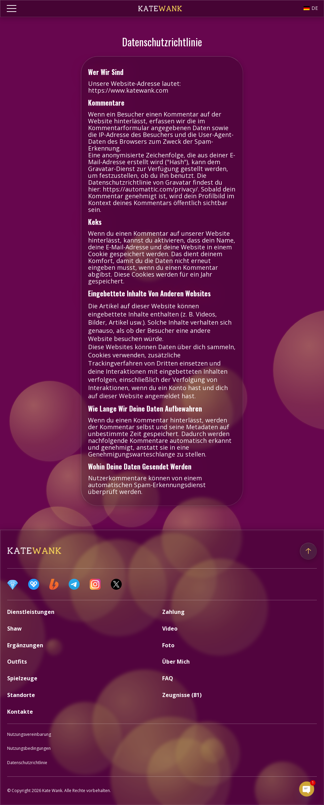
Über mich (176, 661)
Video (169, 628)
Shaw (14, 628)
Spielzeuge (22, 678)
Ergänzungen (25, 645)
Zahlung (173, 612)
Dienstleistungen (30, 612)
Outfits (17, 661)
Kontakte (20, 711)
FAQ (167, 678)
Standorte (21, 695)
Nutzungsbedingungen (29, 748)
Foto (168, 645)
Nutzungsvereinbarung (29, 734)
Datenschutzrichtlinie (27, 762)
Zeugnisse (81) (182, 695)
